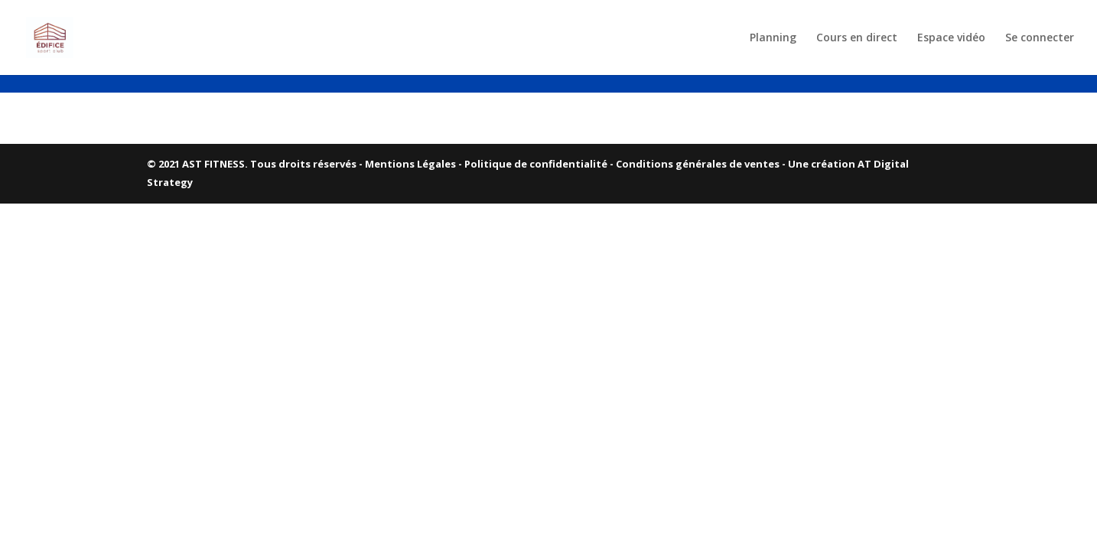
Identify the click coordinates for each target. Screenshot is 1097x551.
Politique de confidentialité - (540, 164)
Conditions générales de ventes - (702, 164)
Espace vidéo (951, 38)
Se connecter (1039, 38)
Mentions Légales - (414, 164)
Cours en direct (856, 38)
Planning (773, 38)
